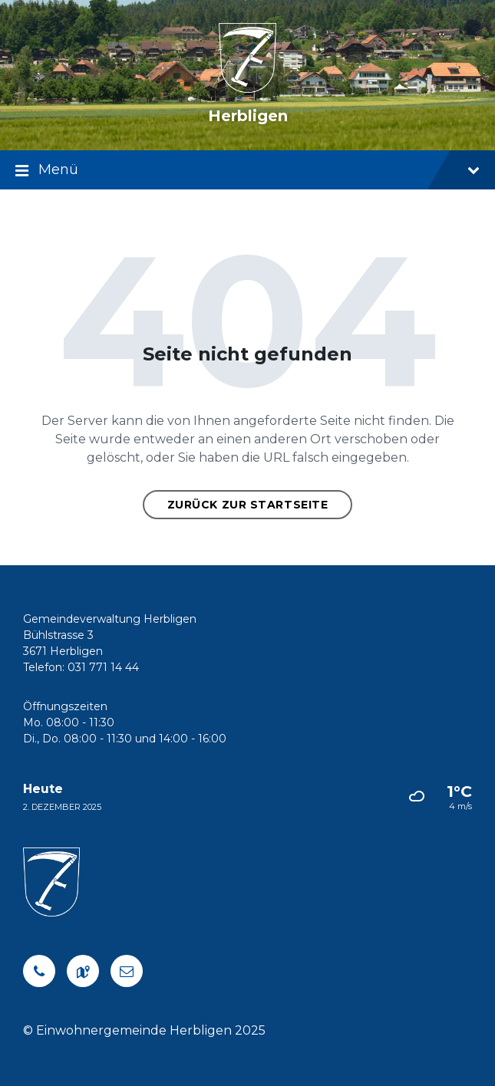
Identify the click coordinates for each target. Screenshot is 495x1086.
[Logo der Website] (247, 88)
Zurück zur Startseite (247, 505)
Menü (247, 171)
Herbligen (248, 116)
